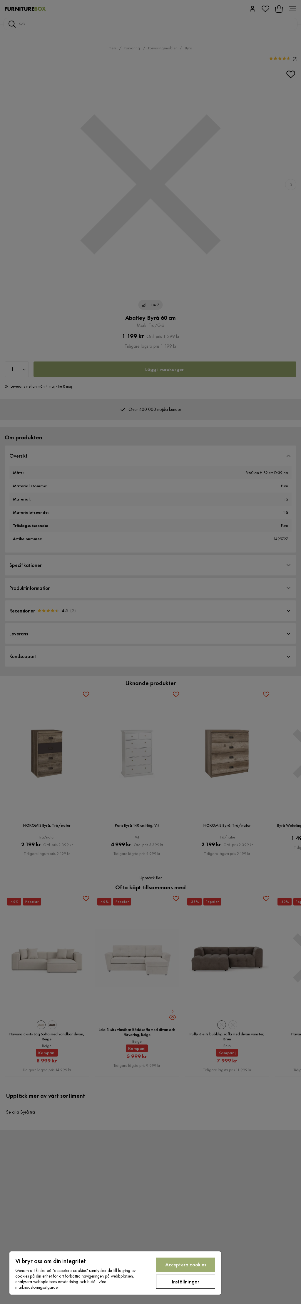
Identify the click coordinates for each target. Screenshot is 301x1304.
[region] (115, 1273)
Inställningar (185, 1281)
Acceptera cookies (185, 1264)
